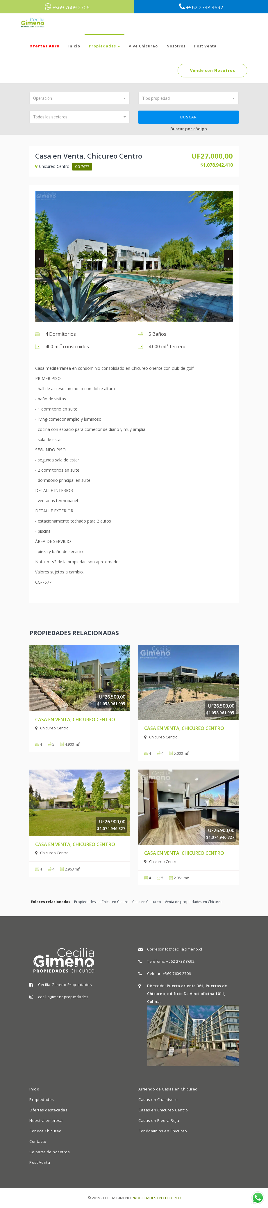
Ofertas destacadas (48, 1110)
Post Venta (205, 46)
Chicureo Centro (53, 166)
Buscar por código (188, 129)
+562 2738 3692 (180, 961)
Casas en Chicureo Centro (163, 1110)
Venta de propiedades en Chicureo (194, 901)
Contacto (37, 1141)
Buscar (188, 117)
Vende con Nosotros (212, 70)
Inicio (74, 46)
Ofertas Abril (44, 46)
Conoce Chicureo (45, 1131)
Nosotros (176, 46)
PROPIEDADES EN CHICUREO (156, 1197)
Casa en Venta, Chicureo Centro (75, 719)
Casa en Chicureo (146, 901)
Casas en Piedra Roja (158, 1120)
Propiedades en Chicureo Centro (101, 901)
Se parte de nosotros (49, 1151)
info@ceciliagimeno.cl (181, 949)
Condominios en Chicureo (162, 1131)
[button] (79, 98)
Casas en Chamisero (158, 1099)
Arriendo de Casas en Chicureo (168, 1089)
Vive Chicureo (143, 46)
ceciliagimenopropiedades (63, 996)
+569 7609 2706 (177, 973)
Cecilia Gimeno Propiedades (65, 984)
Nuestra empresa (46, 1120)
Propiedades (104, 46)
